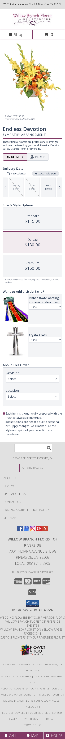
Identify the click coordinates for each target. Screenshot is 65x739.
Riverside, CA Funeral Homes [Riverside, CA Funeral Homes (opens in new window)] (22, 664)
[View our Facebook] (20, 530)
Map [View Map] (32, 735)
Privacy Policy (17, 718)
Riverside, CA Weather (16, 676)
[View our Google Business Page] (26, 530)
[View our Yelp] (45, 530)
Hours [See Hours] (54, 735)
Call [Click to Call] (11, 735)
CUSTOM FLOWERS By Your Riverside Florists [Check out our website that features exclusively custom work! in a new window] (32, 712)
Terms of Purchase (43, 718)
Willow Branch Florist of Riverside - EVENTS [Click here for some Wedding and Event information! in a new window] (33, 623)
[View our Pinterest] (39, 530)
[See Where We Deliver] (32, 467)
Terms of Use (33, 725)
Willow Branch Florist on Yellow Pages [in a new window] (31, 629)
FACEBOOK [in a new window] (32, 633)
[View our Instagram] (32, 530)
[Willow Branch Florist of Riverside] (32, 25)
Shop (16, 34)
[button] (32, 603)
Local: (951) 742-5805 (32, 563)
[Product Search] (33, 448)
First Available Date (46, 173)
